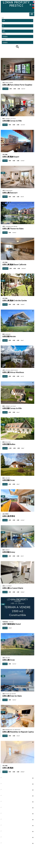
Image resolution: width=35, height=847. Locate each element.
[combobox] (17, 20)
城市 (3, 28)
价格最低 (4, 33)
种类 (3, 17)
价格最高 (4, 39)
